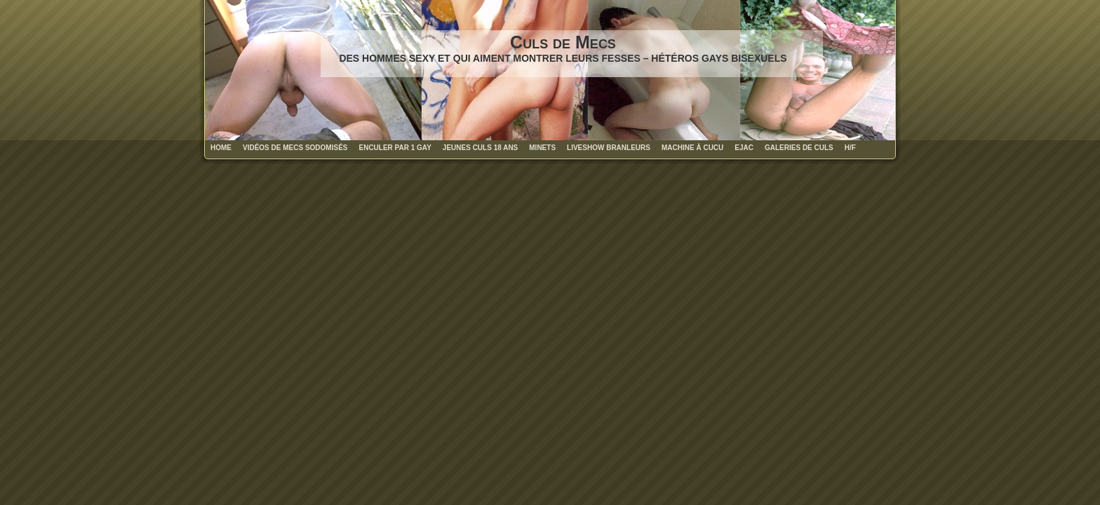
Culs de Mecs (563, 42)
